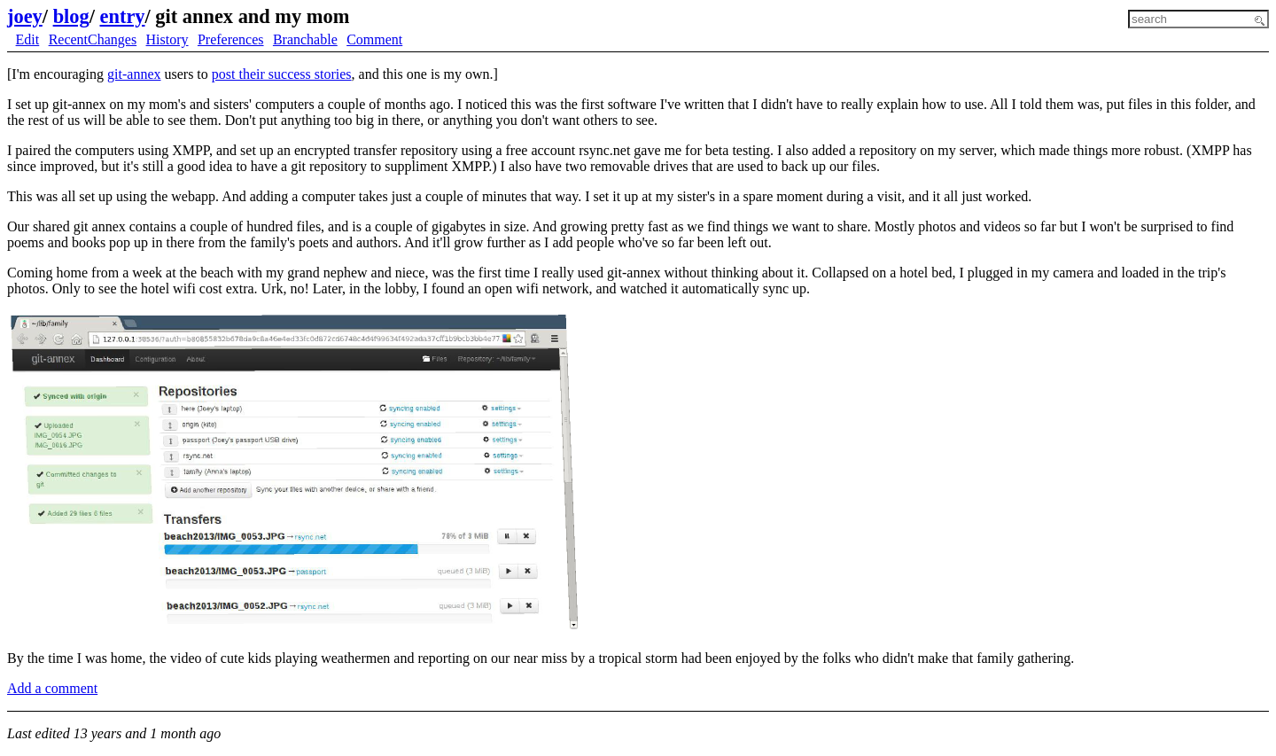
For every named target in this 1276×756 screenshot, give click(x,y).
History (167, 39)
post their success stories (282, 74)
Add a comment (52, 688)
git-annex (133, 74)
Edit (28, 39)
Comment (374, 39)
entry (122, 16)
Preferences (231, 39)
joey (25, 16)
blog (71, 16)
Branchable (305, 39)
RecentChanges (93, 39)
